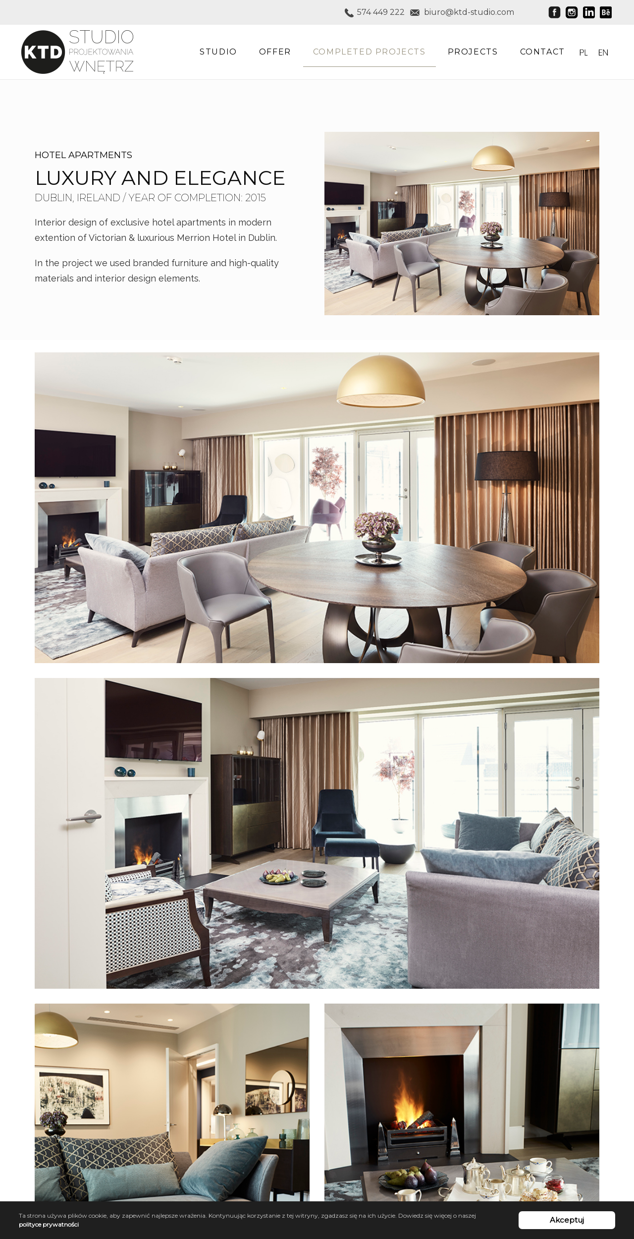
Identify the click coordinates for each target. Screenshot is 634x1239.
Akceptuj (567, 1220)
